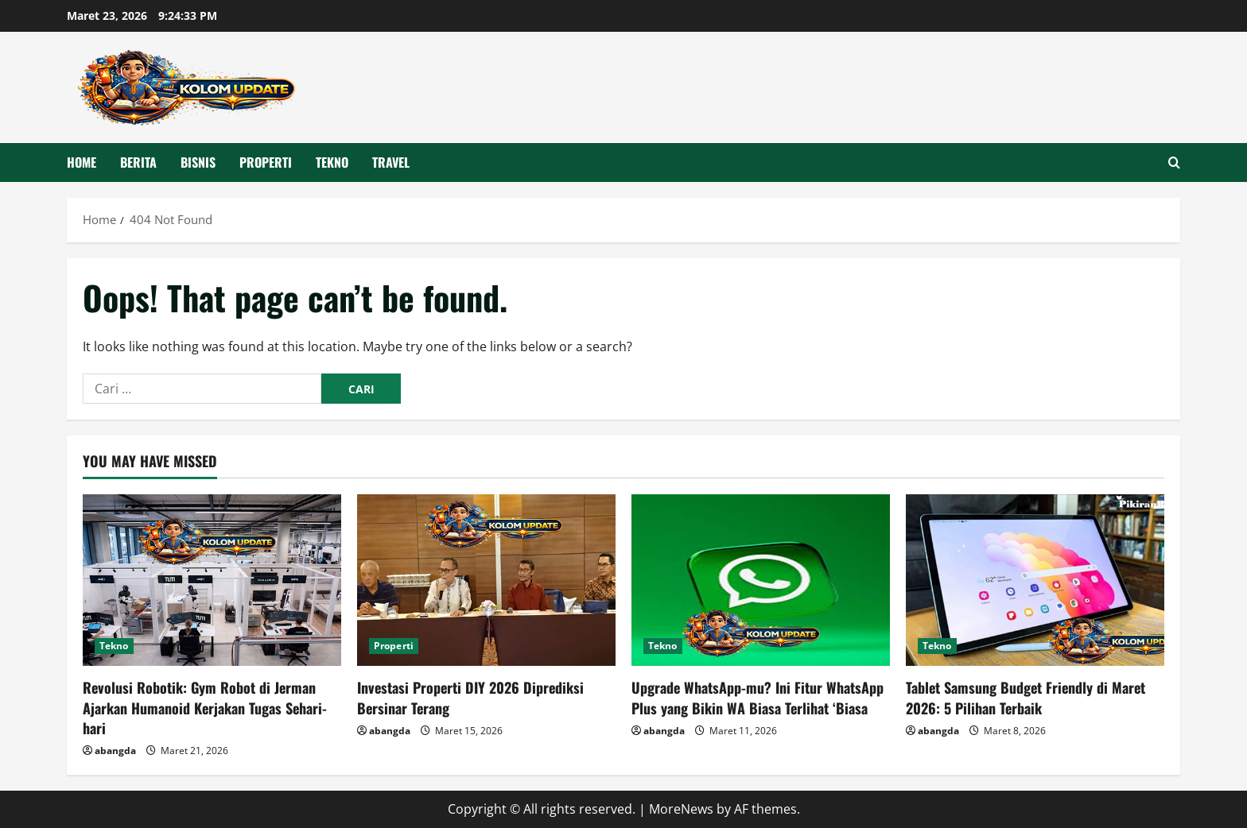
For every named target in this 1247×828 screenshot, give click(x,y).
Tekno (332, 162)
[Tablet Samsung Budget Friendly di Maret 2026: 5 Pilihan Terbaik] (1035, 580)
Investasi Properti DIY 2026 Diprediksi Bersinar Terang (470, 697)
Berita (138, 162)
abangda (115, 750)
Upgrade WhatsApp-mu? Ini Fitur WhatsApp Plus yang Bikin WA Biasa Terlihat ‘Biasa (757, 697)
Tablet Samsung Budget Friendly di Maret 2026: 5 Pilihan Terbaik (1025, 697)
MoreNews (681, 809)
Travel (391, 162)
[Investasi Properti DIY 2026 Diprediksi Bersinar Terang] (486, 580)
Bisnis (198, 162)
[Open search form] (1174, 162)
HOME (81, 162)
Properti (265, 162)
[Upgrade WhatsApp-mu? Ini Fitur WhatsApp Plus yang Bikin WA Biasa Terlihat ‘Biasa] (760, 580)
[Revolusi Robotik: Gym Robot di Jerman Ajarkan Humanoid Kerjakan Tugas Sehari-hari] (212, 580)
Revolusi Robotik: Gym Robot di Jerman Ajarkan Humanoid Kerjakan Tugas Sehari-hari (205, 707)
